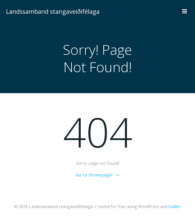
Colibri (174, 206)
